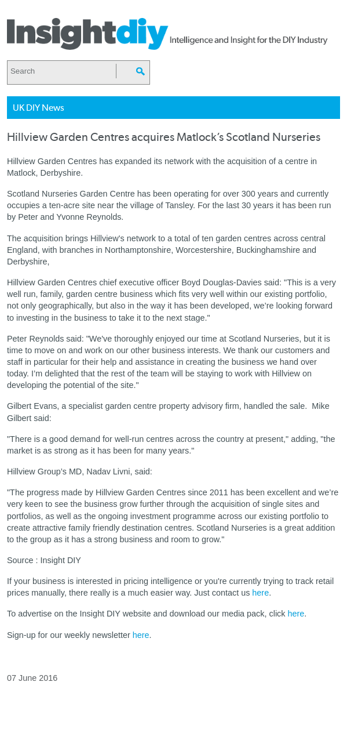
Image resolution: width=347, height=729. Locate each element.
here (260, 592)
